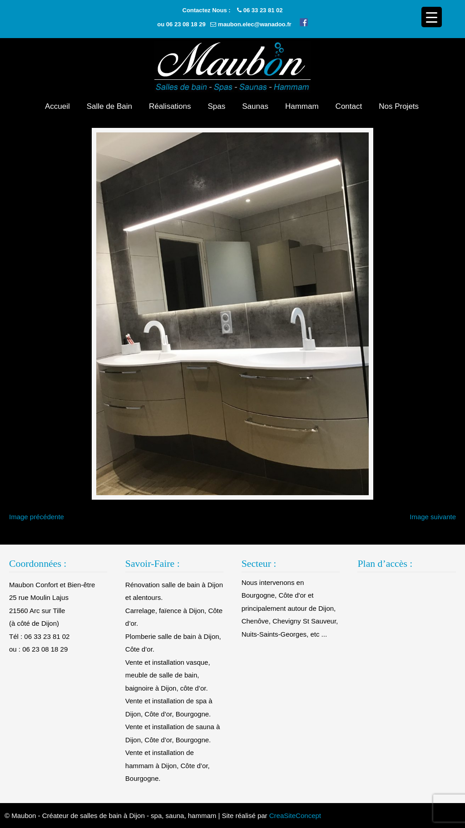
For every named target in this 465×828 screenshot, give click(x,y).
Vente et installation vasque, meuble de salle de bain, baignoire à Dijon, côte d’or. (167, 675)
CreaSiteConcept (295, 815)
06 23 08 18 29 (186, 24)
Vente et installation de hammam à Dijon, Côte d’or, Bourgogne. (167, 765)
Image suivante (433, 517)
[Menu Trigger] (431, 17)
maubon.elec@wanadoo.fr (254, 24)
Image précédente (36, 517)
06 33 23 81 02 (263, 10)
